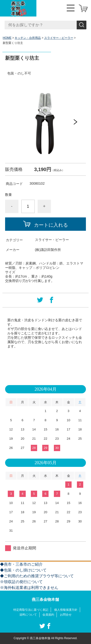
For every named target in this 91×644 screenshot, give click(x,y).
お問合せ (66, 614)
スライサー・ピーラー (58, 38)
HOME (7, 38)
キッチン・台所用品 (28, 38)
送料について (28, 614)
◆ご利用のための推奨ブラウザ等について (37, 576)
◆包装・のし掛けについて (23, 570)
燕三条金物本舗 (45, 599)
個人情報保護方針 (65, 609)
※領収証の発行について (21, 582)
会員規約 (48, 614)
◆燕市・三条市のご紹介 (21, 564)
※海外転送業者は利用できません (29, 588)
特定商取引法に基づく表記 (30, 609)
